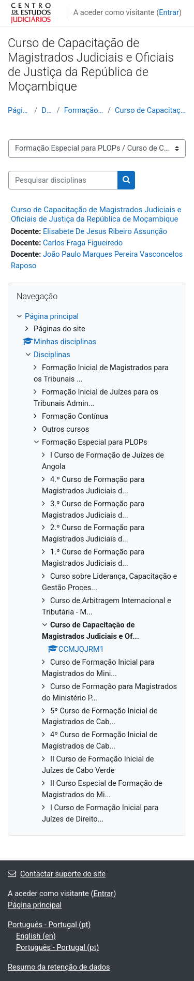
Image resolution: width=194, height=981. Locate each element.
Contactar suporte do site (57, 873)
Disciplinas (46, 110)
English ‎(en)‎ (36, 936)
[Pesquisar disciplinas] (63, 180)
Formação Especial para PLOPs (83, 110)
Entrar (169, 12)
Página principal (19, 110)
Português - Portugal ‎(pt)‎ (49, 924)
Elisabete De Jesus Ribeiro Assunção (105, 231)
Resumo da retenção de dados (59, 967)
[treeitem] (97, 568)
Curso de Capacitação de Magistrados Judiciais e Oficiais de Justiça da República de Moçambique (96, 214)
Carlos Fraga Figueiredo (83, 242)
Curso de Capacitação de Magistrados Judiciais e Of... (150, 110)
